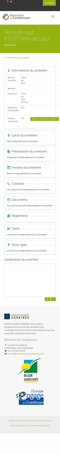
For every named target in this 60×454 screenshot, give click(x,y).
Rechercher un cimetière (17, 57)
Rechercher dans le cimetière (44, 119)
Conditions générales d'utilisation (20, 421)
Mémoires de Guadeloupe (41, 425)
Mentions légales (37, 421)
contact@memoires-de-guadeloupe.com (26, 354)
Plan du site (47, 421)
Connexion (49, 3)
